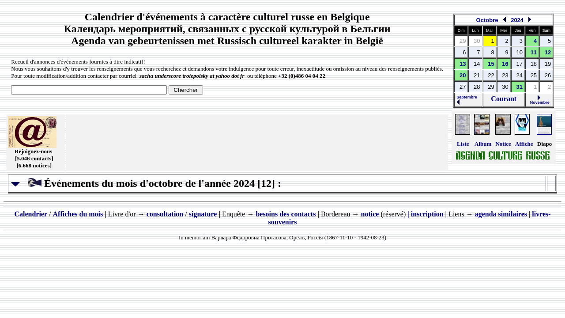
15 (491, 64)
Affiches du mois (78, 214)
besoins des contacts (286, 214)
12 (548, 52)
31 (519, 86)
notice (370, 214)
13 (463, 64)
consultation (165, 214)
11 (534, 52)
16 (505, 64)
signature (203, 214)
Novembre (539, 101)
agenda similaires (501, 214)
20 (463, 75)
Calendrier (30, 214)
